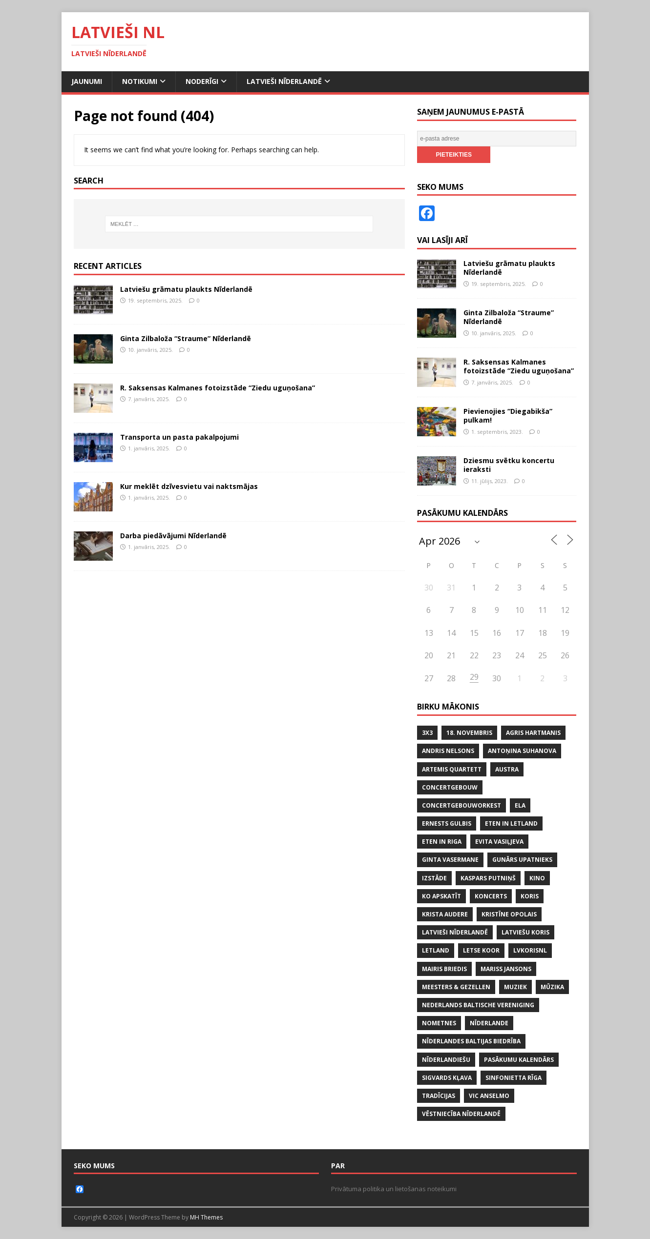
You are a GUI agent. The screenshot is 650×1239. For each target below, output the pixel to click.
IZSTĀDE (434, 878)
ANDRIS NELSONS (448, 751)
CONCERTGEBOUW (450, 787)
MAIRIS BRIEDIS (444, 969)
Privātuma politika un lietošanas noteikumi (394, 1188)
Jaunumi (86, 81)
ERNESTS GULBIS (446, 823)
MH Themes (206, 1217)
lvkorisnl (530, 950)
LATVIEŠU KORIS (525, 932)
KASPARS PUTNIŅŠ (488, 878)
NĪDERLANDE (489, 1023)
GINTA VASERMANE (450, 859)
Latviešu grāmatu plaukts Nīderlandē (186, 289)
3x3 (427, 733)
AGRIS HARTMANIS (533, 733)
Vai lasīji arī (442, 240)
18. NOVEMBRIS (469, 733)
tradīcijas (438, 1096)
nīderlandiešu (446, 1060)
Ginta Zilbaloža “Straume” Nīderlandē (185, 338)
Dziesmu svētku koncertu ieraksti (508, 465)
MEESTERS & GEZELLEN (456, 987)
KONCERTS (491, 896)
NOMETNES (439, 1023)
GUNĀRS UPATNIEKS (522, 859)
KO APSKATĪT (441, 896)
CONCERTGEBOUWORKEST (461, 805)
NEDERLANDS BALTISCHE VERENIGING (478, 1005)
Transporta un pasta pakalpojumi (179, 437)
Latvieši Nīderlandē (284, 81)
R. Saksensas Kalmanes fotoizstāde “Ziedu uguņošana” (217, 387)
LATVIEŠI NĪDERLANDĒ (455, 932)
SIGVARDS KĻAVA (447, 1078)
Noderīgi (202, 81)
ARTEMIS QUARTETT (452, 769)
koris (530, 896)
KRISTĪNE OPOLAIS (509, 914)
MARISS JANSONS (506, 969)
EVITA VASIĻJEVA (499, 841)
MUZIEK (515, 987)
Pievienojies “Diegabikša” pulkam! (507, 415)
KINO (537, 878)
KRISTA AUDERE (445, 914)
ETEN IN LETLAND (511, 823)
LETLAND (435, 950)
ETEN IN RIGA (441, 841)
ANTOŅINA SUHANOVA (522, 751)
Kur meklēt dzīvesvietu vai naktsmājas (189, 486)
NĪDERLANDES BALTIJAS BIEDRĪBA (471, 1041)
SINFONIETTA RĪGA (513, 1078)
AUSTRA (507, 769)
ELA (520, 805)
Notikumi (139, 81)
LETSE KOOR (481, 950)
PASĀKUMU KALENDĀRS (519, 1060)
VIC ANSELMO (489, 1096)
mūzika (552, 987)
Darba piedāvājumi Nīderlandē (173, 535)
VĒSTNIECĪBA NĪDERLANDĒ (461, 1114)
